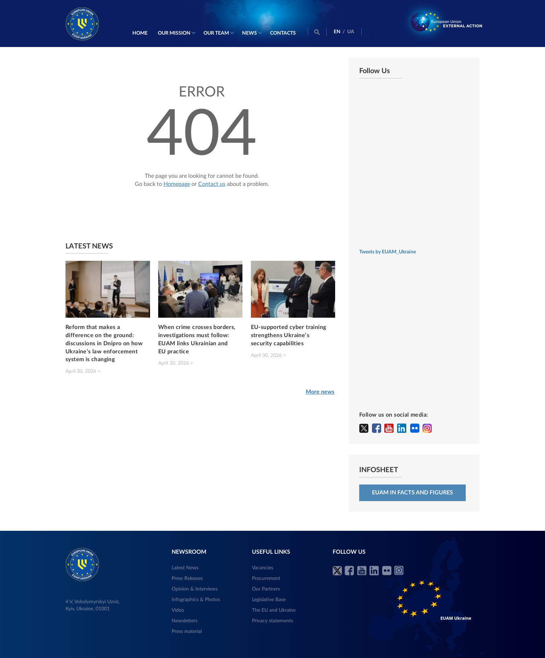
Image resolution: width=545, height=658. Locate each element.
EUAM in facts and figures (412, 492)
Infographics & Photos (196, 599)
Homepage (177, 184)
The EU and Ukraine (274, 610)
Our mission (174, 33)
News (249, 33)
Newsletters (184, 620)
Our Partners (266, 589)
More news (320, 392)
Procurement (266, 578)
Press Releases (187, 578)
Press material (187, 631)
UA (350, 31)
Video (178, 610)
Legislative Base (269, 599)
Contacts (283, 33)
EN (337, 31)
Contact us (211, 184)
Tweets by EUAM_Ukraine (387, 251)
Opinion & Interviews (195, 589)
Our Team (216, 33)
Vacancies (262, 567)
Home (140, 33)
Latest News (185, 567)
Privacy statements (272, 620)
